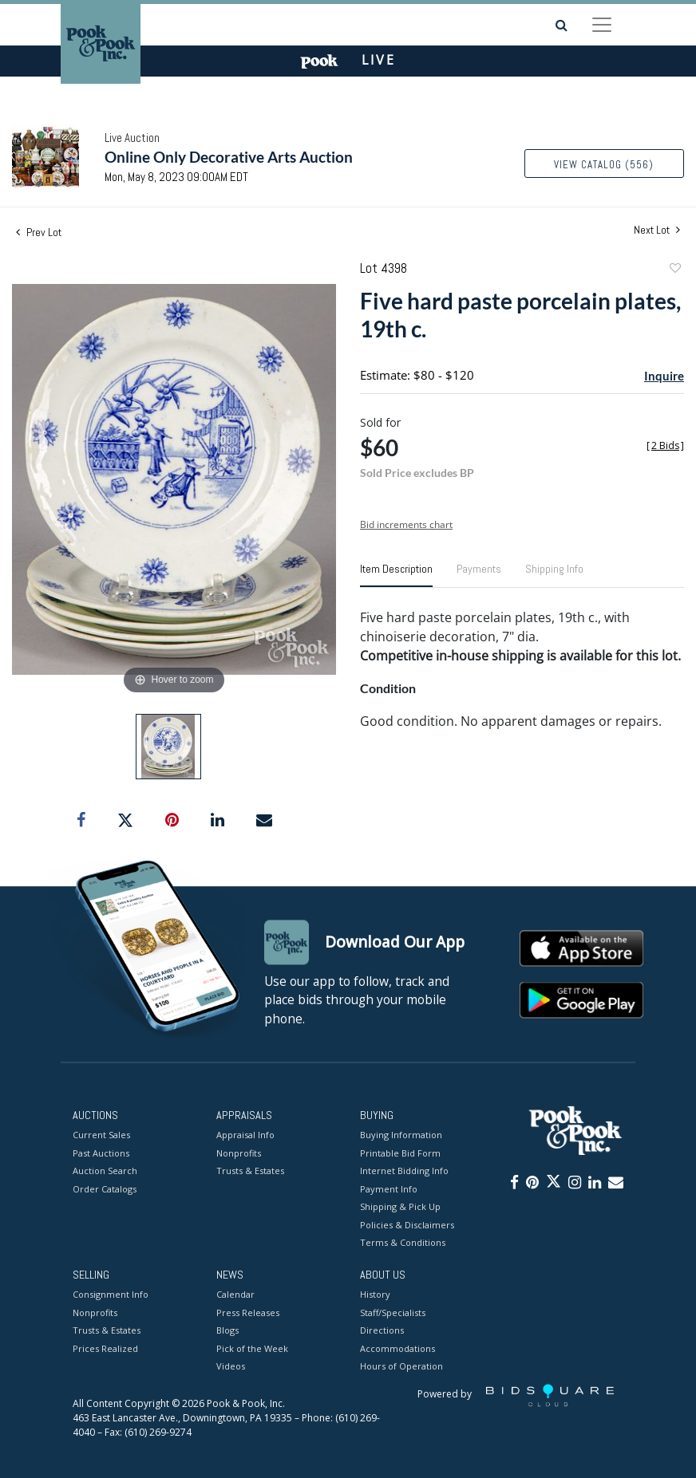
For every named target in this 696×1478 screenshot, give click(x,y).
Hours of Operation (401, 1367)
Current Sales (101, 1135)
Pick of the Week (252, 1348)
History (375, 1295)
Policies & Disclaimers (407, 1225)
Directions (382, 1331)
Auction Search (105, 1171)
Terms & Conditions (402, 1243)
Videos (230, 1367)
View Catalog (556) (604, 164)
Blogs (227, 1331)
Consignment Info (110, 1295)
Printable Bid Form (400, 1153)
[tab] (396, 575)
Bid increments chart (406, 524)
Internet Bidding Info (404, 1171)
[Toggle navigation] (601, 25)
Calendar (235, 1295)
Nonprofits (238, 1153)
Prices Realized (105, 1348)
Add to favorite (674, 270)
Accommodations (397, 1348)
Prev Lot (38, 232)
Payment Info (388, 1189)
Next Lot (657, 230)
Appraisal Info (245, 1135)
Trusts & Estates (250, 1171)
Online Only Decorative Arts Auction (229, 157)
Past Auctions (101, 1153)
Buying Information (401, 1135)
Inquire (664, 376)
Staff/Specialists (392, 1312)
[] (665, 445)
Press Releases (247, 1312)
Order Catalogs (104, 1189)
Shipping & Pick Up (400, 1207)
